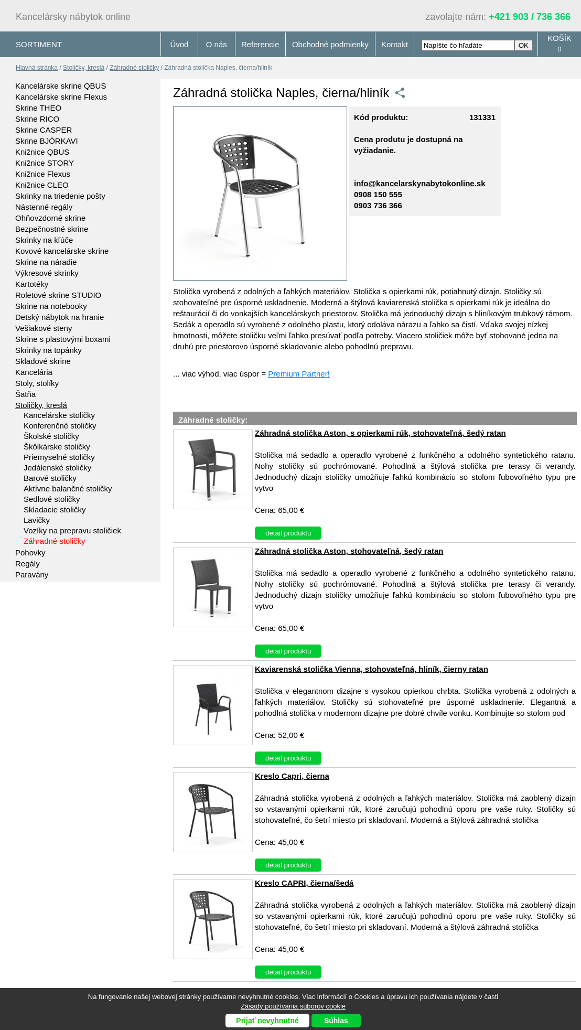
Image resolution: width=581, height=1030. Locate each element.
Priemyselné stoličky (59, 457)
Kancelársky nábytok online (73, 17)
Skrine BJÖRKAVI (46, 140)
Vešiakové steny (43, 328)
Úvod (179, 44)
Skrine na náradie (46, 262)
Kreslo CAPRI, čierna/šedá (304, 882)
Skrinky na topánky (48, 350)
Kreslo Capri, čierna (292, 775)
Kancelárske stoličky (59, 415)
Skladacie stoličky (54, 509)
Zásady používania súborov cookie (293, 1006)
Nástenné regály (43, 206)
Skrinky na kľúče (44, 239)
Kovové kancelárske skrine (62, 250)
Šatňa (25, 394)
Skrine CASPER (43, 129)
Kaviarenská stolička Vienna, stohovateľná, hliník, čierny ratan (371, 668)
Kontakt (394, 44)
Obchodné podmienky (330, 44)
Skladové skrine (43, 361)
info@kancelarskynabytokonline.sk (420, 183)
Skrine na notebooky (51, 306)
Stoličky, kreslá (83, 67)
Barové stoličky (50, 478)
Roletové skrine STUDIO (58, 295)
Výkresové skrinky (47, 273)
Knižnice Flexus (42, 173)
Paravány (31, 574)
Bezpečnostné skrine (51, 228)
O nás (216, 44)
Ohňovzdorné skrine (50, 217)
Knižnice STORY (44, 162)
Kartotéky (31, 284)
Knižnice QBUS (42, 151)
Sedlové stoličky (52, 499)
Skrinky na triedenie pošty (60, 195)
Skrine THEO (38, 107)
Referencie (260, 44)
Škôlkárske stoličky (57, 446)
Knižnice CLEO (42, 184)
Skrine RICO (37, 118)
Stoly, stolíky (37, 383)
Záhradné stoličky (134, 67)
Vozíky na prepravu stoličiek (72, 530)
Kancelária (33, 372)
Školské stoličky (51, 436)
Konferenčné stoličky (60, 425)
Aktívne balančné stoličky (68, 488)
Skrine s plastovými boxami (63, 339)
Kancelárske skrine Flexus (61, 96)
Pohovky (30, 552)
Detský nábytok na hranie (59, 317)
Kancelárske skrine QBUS (60, 85)
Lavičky (37, 520)
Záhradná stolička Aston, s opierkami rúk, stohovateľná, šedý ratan (380, 432)
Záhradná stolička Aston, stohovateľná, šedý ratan (349, 550)
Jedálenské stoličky (57, 467)
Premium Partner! (299, 373)
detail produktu (288, 533)
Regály (27, 563)
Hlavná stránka (37, 67)
